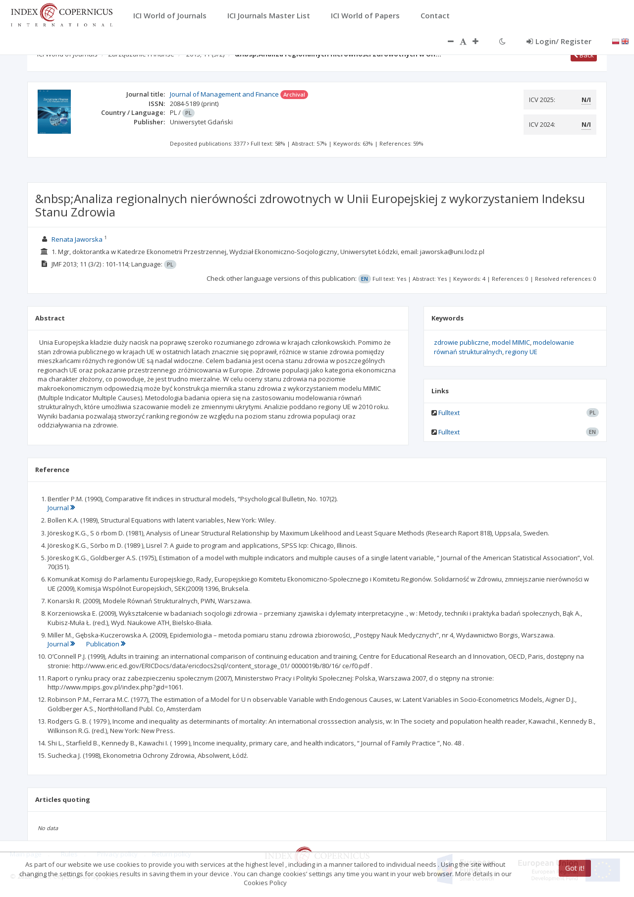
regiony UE (521, 351)
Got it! (574, 868)
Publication (105, 643)
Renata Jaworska (77, 239)
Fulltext (449, 412)
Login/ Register (559, 41)
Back (584, 55)
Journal (61, 507)
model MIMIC (511, 342)
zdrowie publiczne (461, 342)
